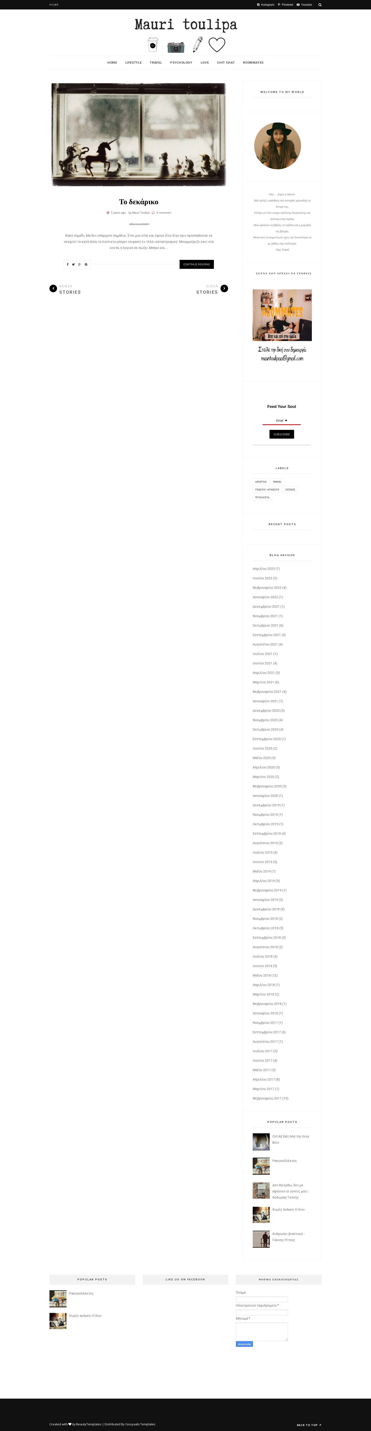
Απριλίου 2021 (264, 673)
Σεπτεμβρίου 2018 (267, 937)
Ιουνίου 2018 (262, 966)
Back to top (309, 1425)
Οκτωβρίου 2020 (265, 729)
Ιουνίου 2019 (262, 862)
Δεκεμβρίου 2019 (266, 805)
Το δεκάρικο (138, 201)
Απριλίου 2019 (264, 881)
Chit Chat (226, 62)
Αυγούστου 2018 (265, 947)
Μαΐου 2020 (262, 758)
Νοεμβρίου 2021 (265, 616)
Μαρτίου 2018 (263, 994)
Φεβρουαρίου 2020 (267, 786)
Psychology (181, 62)
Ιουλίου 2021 (263, 654)
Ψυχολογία (262, 497)
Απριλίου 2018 (264, 985)
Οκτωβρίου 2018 (265, 928)
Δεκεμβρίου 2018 (266, 909)
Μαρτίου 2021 (263, 682)
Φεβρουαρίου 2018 (267, 1004)
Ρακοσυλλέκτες (284, 1161)
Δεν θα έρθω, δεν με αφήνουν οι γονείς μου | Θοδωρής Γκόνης (290, 1191)
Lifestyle (133, 62)
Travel (156, 62)
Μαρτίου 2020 (263, 777)
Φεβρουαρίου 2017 (267, 1098)
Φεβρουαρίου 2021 (267, 692)
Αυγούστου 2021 (265, 644)
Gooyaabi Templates (140, 1424)
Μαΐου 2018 (262, 975)
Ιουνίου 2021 (262, 663)
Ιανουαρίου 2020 (265, 796)
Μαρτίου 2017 (263, 1089)
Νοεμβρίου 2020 (265, 720)
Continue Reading (196, 264)
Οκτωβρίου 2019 (265, 824)
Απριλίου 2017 (264, 1079)
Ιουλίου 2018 (263, 956)
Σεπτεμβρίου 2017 (267, 1032)
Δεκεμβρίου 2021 (266, 606)
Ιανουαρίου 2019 (265, 900)
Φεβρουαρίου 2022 (267, 587)
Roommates (253, 62)
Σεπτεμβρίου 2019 (267, 833)
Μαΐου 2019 (262, 871)
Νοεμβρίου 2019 (265, 814)
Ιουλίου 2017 (263, 1051)
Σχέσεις (290, 489)
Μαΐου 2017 (262, 1070)
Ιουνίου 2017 (262, 1060)
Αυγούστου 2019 (265, 843)
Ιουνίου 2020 (262, 748)
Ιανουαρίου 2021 (265, 701)
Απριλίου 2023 (264, 569)
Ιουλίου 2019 (263, 852)
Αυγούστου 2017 (265, 1041)
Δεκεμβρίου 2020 (266, 710)
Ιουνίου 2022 (262, 578)
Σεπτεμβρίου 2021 (267, 635)
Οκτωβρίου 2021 (265, 625)
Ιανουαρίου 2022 (265, 597)
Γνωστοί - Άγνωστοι (267, 489)
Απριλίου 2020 (264, 767)
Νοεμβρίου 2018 (265, 919)
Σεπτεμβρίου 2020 (267, 739)
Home (54, 4)
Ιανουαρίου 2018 (265, 1013)
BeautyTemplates (89, 1424)
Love (205, 62)
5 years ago (118, 212)
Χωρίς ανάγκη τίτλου (288, 1209)
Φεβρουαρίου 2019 (267, 890)
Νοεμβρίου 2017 (265, 1023)
